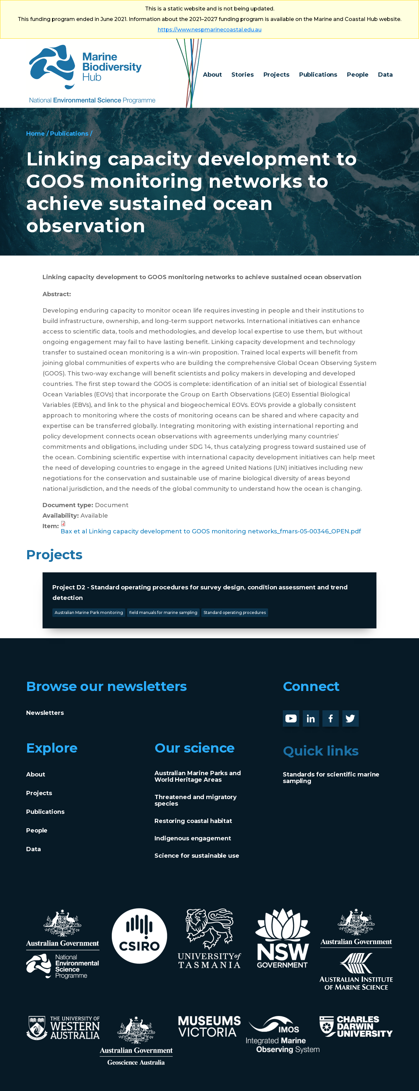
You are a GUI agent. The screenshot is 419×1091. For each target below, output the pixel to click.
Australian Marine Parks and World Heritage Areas (198, 776)
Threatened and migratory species (196, 800)
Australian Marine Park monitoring (89, 612)
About (212, 74)
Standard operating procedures (235, 612)
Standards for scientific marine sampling (331, 778)
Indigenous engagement (193, 838)
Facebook (337, 715)
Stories (242, 74)
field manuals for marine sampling (163, 612)
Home (35, 133)
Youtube (296, 715)
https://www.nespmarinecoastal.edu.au (210, 30)
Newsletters (45, 713)
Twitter (353, 715)
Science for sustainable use (197, 855)
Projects (276, 74)
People (357, 74)
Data (385, 74)
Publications (318, 74)
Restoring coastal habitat (193, 821)
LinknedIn (318, 715)
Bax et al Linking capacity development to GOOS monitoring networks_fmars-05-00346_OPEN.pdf (211, 531)
